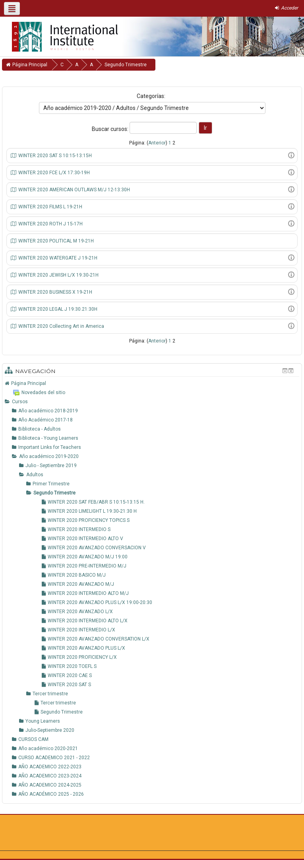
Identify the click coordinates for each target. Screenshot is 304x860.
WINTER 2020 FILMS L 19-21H (50, 207)
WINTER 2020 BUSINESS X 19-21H (55, 292)
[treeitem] (152, 383)
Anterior (157, 143)
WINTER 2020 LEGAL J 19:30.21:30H (57, 309)
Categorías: (151, 96)
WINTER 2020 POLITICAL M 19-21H (56, 241)
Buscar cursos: (111, 129)
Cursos (20, 401)
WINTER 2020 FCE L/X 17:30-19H (54, 172)
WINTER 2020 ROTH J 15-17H (50, 224)
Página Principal (28, 383)
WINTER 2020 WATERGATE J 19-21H (57, 258)
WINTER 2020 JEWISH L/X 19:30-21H (58, 275)
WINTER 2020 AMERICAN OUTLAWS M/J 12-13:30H (74, 189)
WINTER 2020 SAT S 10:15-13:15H (55, 155)
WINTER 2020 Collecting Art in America (61, 326)
